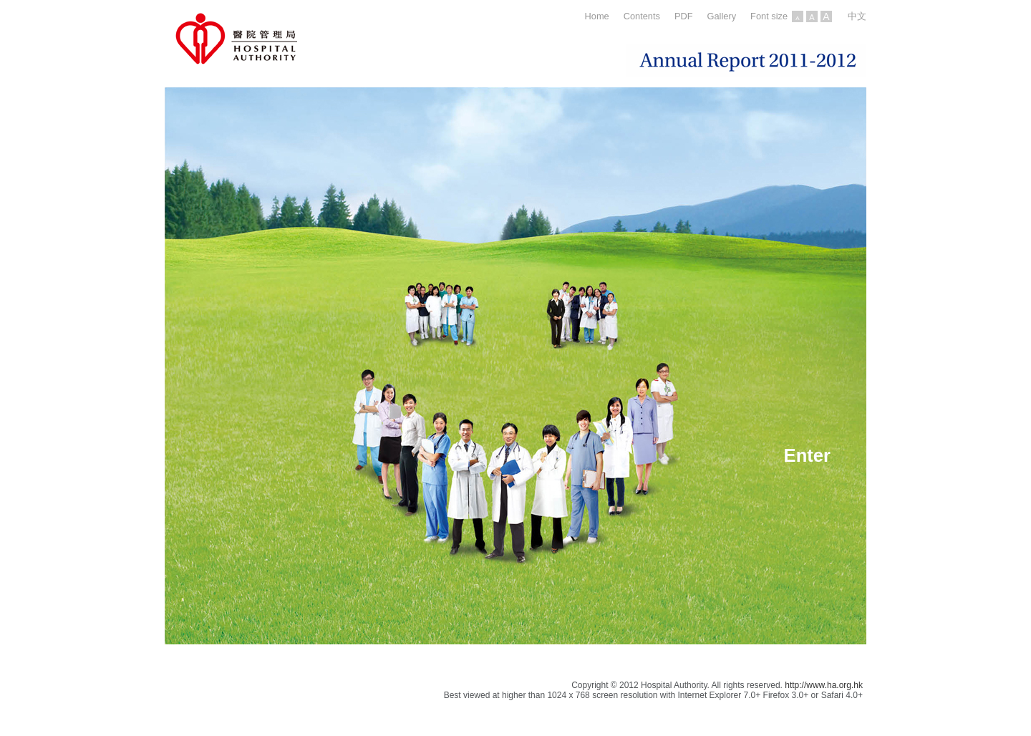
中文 (857, 16)
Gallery (722, 16)
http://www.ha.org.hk (824, 685)
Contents (642, 16)
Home (597, 16)
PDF (683, 16)
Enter (807, 455)
